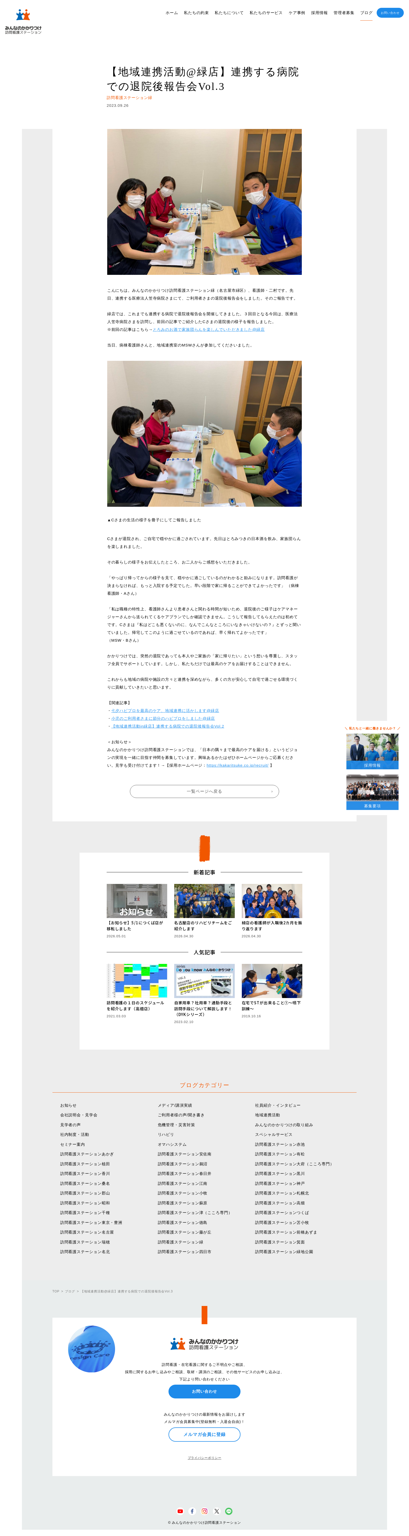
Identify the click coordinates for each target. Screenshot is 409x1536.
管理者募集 (344, 12)
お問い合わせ (390, 12)
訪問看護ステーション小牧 (183, 1193)
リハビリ (166, 1134)
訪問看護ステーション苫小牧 (282, 1222)
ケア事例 (297, 12)
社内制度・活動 (74, 1134)
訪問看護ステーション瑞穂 (85, 1242)
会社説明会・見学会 (79, 1115)
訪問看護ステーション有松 (280, 1154)
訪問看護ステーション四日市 (185, 1251)
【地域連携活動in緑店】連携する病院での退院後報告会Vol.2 (167, 726)
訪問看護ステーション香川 (85, 1173)
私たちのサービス (266, 12)
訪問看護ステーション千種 (85, 1212)
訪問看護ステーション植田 (85, 1164)
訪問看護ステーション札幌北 (282, 1193)
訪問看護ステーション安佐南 (185, 1154)
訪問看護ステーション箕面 (280, 1242)
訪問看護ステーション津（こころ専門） (195, 1212)
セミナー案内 (72, 1144)
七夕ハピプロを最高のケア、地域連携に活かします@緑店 (165, 710)
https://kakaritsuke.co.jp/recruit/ (237, 765)
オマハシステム (172, 1144)
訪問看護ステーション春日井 (185, 1173)
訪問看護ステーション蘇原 (183, 1203)
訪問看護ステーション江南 (183, 1183)
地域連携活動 (267, 1115)
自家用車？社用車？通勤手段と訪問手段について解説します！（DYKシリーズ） (203, 1008)
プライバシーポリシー (204, 1458)
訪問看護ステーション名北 (85, 1251)
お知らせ (68, 1105)
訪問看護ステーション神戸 (280, 1183)
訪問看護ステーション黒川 (280, 1173)
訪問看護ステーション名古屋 (87, 1232)
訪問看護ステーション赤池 (280, 1144)
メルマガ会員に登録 (204, 1434)
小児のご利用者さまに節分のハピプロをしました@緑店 (163, 718)
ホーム (172, 12)
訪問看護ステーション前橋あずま (286, 1232)
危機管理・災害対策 (176, 1125)
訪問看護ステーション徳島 (183, 1222)
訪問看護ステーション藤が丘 (185, 1232)
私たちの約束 (196, 12)
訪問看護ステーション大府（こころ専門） (294, 1164)
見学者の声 (70, 1125)
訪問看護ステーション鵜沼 (183, 1164)
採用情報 (319, 12)
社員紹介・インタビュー (278, 1105)
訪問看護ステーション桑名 (85, 1183)
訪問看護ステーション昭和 (85, 1203)
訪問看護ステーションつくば (282, 1212)
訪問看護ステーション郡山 (85, 1193)
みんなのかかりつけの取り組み (284, 1125)
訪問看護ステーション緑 (180, 1242)
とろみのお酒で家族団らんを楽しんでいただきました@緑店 (209, 329)
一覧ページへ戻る (204, 791)
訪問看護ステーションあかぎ (87, 1154)
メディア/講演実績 (175, 1105)
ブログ (366, 12)
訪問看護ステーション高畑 (280, 1203)
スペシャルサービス (273, 1134)
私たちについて (229, 12)
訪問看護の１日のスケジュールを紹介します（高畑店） (136, 1005)
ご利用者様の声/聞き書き (181, 1115)
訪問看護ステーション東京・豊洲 (91, 1222)
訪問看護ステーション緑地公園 (284, 1251)
